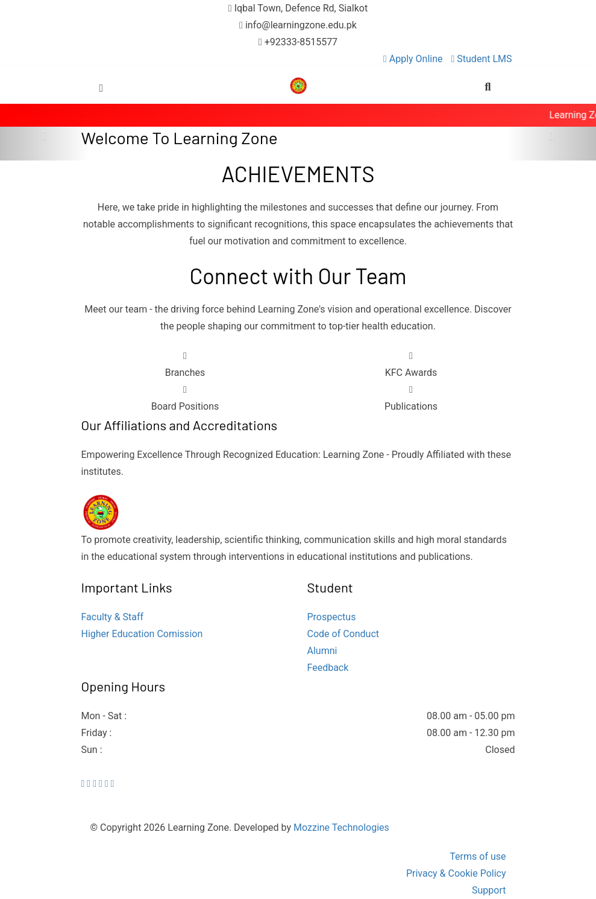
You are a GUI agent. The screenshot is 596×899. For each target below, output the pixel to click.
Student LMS (481, 59)
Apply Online (414, 59)
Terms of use (478, 856)
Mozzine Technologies (341, 827)
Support (489, 890)
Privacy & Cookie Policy (456, 873)
